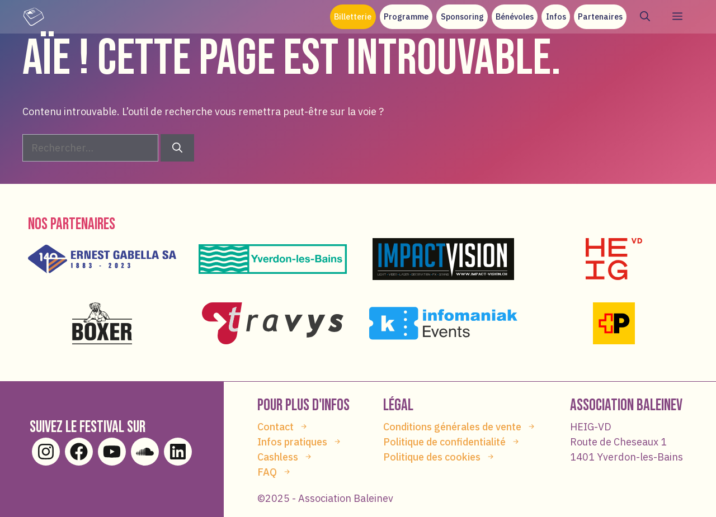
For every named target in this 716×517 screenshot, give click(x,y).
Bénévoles (515, 16)
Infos (556, 16)
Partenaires (600, 16)
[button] (645, 17)
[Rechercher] (177, 148)
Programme (406, 16)
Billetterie (352, 16)
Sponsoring (462, 16)
